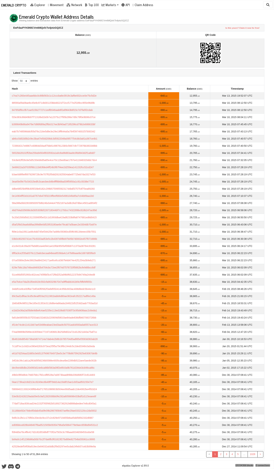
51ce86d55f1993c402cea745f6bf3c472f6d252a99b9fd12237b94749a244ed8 (53, 274)
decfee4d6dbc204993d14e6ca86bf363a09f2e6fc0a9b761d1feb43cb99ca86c (53, 367)
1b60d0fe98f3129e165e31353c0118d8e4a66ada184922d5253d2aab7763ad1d (55, 303)
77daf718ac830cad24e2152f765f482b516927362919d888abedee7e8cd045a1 (54, 403)
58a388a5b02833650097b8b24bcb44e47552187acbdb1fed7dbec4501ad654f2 (54, 203)
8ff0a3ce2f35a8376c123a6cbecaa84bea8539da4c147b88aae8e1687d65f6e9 (54, 253)
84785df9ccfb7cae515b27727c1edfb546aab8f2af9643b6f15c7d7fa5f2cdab (52, 110)
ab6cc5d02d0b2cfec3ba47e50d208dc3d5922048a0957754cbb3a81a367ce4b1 (54, 138)
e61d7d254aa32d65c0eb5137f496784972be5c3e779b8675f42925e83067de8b (54, 353)
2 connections (263, 465)
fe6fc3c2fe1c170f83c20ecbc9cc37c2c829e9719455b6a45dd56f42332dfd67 (52, 417)
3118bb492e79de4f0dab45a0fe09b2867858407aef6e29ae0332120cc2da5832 (54, 410)
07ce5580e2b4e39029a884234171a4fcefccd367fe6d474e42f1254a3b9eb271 (54, 260)
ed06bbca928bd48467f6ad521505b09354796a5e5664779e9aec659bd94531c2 (55, 425)
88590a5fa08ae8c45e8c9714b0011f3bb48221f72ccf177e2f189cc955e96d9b (53, 102)
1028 (252, 454)
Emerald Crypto (13, 5)
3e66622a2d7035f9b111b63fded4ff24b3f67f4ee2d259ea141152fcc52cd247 (53, 167)
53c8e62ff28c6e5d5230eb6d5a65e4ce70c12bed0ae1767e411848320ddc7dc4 (54, 160)
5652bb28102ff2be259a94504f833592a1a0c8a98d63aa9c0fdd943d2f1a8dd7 (53, 153)
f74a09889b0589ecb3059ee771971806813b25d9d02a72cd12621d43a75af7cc (54, 332)
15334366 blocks (244, 465)
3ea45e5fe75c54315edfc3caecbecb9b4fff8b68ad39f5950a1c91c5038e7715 (53, 181)
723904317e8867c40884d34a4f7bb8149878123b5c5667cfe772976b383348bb (54, 145)
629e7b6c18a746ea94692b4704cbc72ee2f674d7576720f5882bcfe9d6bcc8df (53, 267)
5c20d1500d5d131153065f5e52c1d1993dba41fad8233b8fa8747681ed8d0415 (54, 217)
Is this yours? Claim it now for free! (242, 28)
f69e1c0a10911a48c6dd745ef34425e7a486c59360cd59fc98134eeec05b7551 (54, 231)
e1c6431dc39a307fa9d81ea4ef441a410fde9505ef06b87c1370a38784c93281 (54, 246)
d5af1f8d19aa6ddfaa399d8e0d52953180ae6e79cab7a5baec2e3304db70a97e (54, 224)
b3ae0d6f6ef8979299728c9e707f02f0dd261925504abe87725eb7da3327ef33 (53, 174)
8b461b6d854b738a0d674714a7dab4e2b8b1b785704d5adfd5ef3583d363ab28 (55, 339)
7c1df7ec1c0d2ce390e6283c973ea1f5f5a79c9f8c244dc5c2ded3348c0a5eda (53, 346)
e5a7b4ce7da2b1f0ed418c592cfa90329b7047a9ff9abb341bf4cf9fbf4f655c (52, 281)
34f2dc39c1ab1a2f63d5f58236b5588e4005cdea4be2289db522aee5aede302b (54, 360)
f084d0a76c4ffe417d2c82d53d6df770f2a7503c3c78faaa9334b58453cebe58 (53, 432)
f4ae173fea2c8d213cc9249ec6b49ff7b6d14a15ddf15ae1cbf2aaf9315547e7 (52, 382)
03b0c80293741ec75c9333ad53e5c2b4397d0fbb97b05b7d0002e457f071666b (54, 238)
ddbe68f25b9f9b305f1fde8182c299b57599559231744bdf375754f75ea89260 (53, 188)
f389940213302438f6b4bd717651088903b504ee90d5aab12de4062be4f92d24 (54, 389)
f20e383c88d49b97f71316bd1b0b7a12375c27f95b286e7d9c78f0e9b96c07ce (54, 117)
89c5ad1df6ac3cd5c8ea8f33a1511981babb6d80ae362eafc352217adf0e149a (54, 296)
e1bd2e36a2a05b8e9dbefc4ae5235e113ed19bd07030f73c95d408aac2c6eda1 (54, 310)
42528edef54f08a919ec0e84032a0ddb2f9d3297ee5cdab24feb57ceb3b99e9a (54, 446)
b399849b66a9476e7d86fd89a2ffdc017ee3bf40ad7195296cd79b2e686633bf (53, 124)
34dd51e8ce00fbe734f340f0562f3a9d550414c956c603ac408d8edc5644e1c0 (53, 289)
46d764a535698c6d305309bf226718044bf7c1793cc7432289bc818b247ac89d (54, 210)
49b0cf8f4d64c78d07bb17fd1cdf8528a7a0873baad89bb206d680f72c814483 (53, 374)
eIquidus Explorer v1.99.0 (135, 465)
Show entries (25, 81)
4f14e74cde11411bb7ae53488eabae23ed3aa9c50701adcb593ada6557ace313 (55, 324)
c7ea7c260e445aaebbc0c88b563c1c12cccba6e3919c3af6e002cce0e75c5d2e (54, 95)
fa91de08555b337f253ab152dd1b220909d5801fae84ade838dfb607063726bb (54, 317)
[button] (110, 5)
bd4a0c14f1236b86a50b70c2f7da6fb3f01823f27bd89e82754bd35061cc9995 (53, 439)
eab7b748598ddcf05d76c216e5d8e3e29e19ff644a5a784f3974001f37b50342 (53, 131)
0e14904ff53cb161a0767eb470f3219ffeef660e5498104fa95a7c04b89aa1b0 (53, 196)
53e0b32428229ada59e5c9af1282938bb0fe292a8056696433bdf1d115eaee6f (54, 396)
